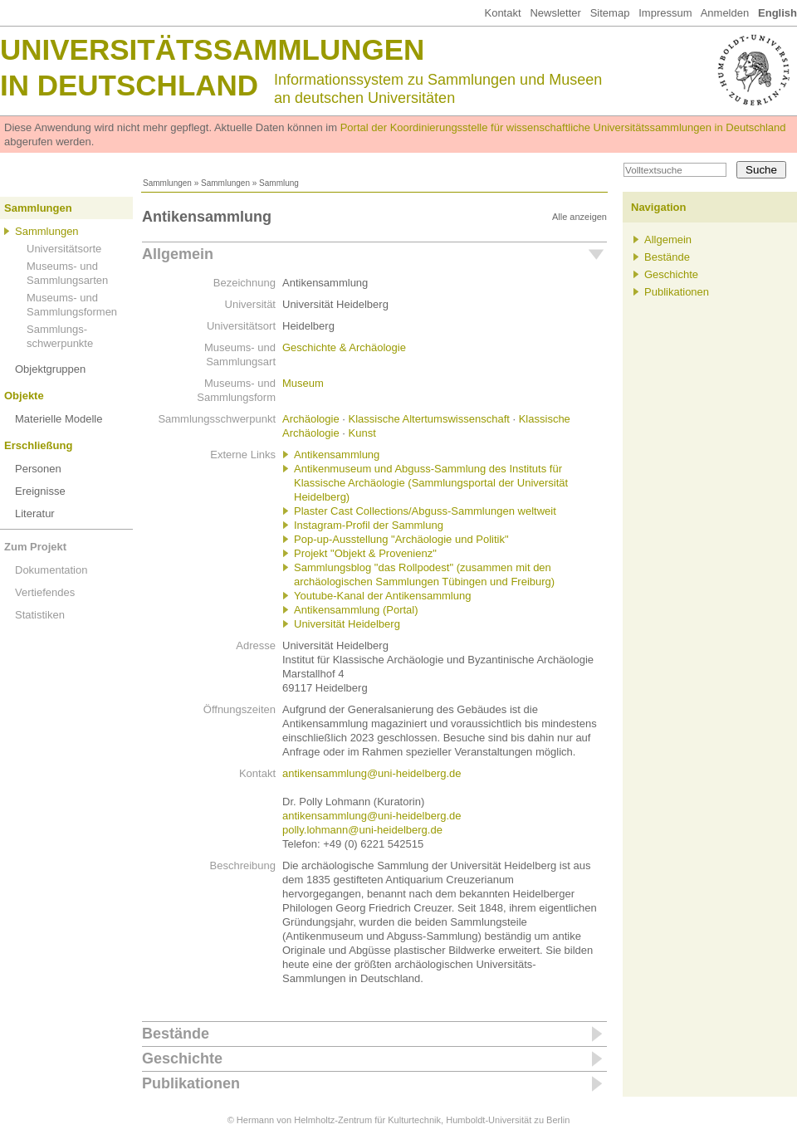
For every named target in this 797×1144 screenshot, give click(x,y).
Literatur (35, 513)
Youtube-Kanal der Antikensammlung (382, 595)
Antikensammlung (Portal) (356, 610)
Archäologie (311, 419)
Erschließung (38, 445)
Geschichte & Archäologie (344, 347)
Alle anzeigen (579, 217)
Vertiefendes (45, 592)
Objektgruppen (50, 369)
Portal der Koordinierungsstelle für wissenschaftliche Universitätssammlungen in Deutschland (563, 127)
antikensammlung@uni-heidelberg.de (372, 773)
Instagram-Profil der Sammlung (368, 525)
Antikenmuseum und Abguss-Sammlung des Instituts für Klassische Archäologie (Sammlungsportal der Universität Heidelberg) (431, 482)
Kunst (362, 433)
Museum (303, 383)
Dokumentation (51, 570)
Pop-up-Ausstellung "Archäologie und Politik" (401, 539)
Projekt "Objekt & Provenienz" (365, 553)
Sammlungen (167, 183)
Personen (38, 468)
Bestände (175, 1033)
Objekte (24, 395)
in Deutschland (129, 85)
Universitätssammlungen (212, 49)
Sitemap (610, 13)
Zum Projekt (35, 546)
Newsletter (555, 13)
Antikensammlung (336, 454)
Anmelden (725, 13)
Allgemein (177, 254)
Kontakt (502, 13)
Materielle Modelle (59, 419)
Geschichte (182, 1058)
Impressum (665, 13)
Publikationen (191, 1083)
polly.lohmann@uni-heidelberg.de (362, 830)
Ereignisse (40, 491)
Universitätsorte (64, 248)
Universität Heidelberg (347, 624)
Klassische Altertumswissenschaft (429, 419)
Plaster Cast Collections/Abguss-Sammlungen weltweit (425, 511)
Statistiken (40, 615)
